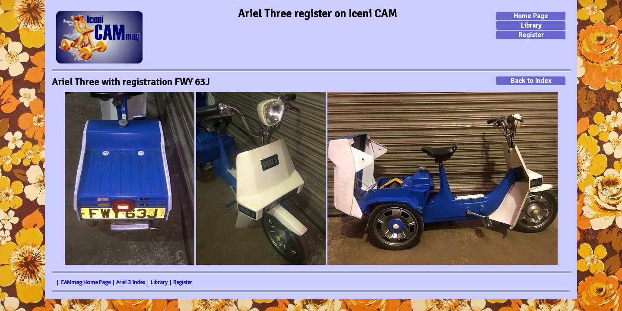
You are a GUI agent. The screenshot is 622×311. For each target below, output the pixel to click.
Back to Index (531, 80)
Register (531, 35)
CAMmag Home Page (85, 282)
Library (531, 25)
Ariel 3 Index (130, 282)
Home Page (531, 16)
